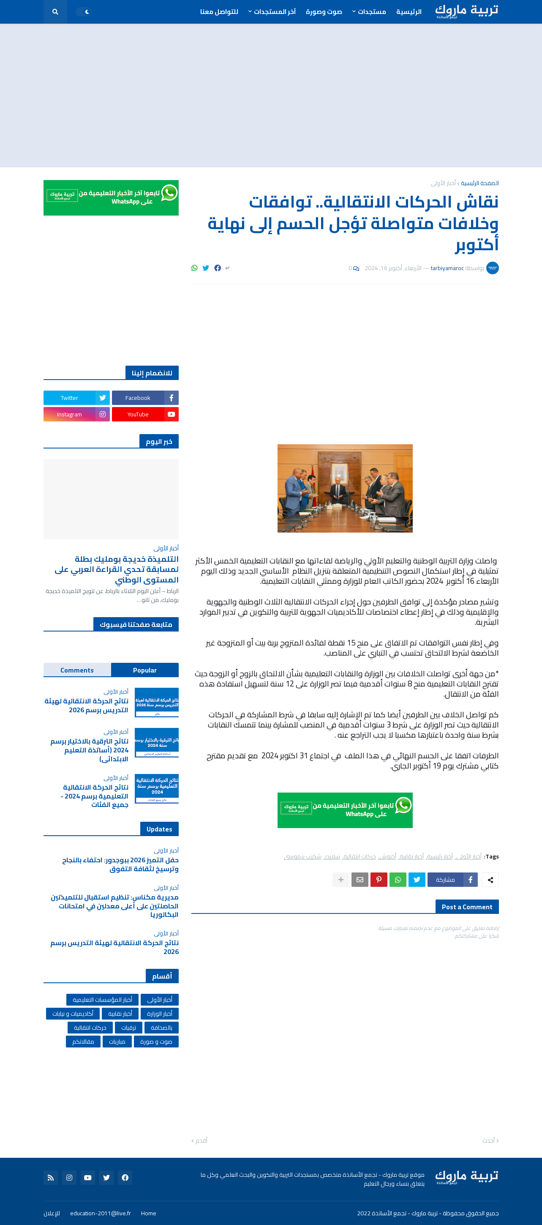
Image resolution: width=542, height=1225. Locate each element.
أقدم (201, 1141)
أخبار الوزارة (159, 1013)
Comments (77, 670)
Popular (145, 670)
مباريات (117, 1041)
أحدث (488, 1141)
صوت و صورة (156, 1041)
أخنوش (387, 856)
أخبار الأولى (443, 183)
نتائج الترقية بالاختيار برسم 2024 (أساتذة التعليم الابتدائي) (89, 750)
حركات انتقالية (359, 856)
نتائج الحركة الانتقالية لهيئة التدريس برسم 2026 (86, 705)
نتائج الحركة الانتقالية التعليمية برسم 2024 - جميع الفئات (94, 796)
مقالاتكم (83, 1041)
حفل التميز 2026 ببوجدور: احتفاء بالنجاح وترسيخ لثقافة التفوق (120, 864)
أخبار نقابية (412, 856)
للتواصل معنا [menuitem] (219, 11)
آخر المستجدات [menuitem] (275, 11)
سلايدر (332, 856)
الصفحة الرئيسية (480, 183)
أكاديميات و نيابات (72, 1013)
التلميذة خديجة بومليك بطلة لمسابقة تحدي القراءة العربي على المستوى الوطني (116, 569)
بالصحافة (161, 1027)
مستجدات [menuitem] (372, 11)
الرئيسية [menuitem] (409, 11)
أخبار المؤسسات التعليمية (102, 999)
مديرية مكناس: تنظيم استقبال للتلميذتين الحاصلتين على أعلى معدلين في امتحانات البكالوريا (115, 906)
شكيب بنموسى (302, 856)
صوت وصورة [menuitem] (324, 11)
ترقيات (128, 1027)
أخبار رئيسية (440, 856)
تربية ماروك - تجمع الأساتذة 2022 (397, 1213)
